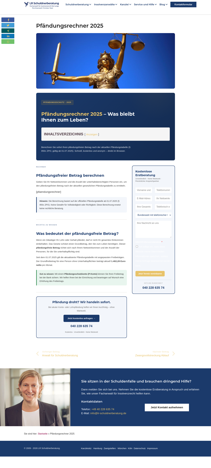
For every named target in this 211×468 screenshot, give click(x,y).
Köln (130, 448)
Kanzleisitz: (86, 448)
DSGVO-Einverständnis (149, 242)
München (122, 448)
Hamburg (97, 448)
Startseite (42, 433)
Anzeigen (91, 134)
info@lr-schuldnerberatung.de (108, 413)
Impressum (152, 448)
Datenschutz (140, 448)
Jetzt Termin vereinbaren (150, 274)
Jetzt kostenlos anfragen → (81, 318)
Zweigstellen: (110, 448)
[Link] (45, 6)
